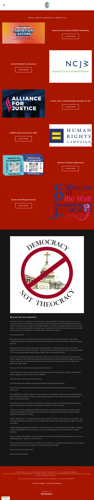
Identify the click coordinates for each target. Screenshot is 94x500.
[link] (47, 5)
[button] (4, 5)
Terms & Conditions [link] (39, 483)
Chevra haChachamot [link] (54, 483)
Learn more (70, 36)
